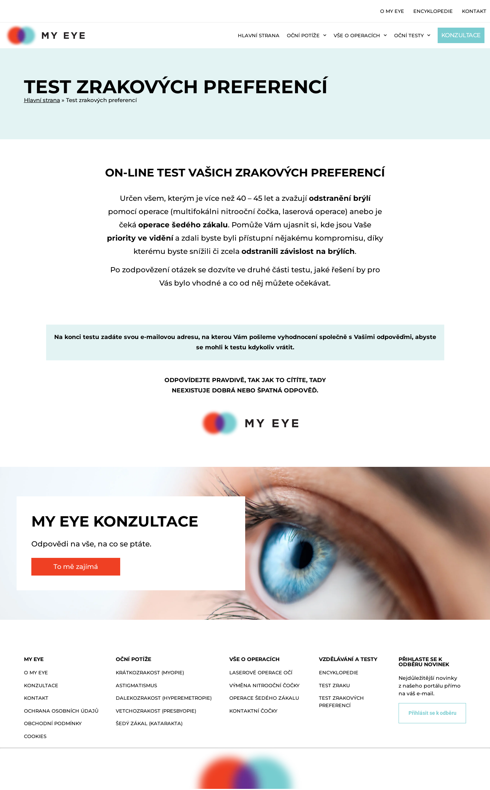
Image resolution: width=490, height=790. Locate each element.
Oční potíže (306, 35)
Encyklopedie (433, 11)
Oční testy (412, 35)
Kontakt (474, 11)
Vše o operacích (360, 35)
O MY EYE (392, 11)
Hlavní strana (258, 35)
